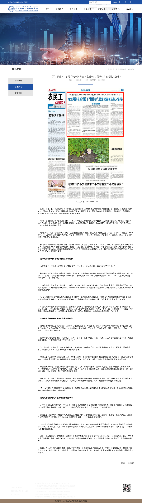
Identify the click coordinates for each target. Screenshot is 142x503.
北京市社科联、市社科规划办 (51, 483)
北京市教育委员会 (40, 491)
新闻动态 (73, 9)
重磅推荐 (18, 93)
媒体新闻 (131, 69)
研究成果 (102, 9)
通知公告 (130, 9)
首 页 (17, 475)
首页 (47, 9)
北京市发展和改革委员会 (60, 488)
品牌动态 (87, 9)
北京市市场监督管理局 (42, 494)
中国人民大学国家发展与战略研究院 (46, 486)
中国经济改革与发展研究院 (66, 486)
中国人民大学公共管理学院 (43, 488)
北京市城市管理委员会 (63, 491)
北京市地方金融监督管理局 (58, 494)
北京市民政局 (51, 491)
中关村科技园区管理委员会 (43, 497)
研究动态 (18, 81)
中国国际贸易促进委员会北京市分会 (64, 497)
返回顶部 (131, 463)
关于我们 (59, 9)
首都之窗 (38, 483)
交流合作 (116, 9)
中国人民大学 (65, 483)
